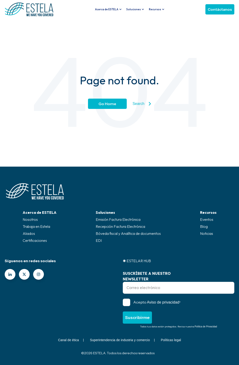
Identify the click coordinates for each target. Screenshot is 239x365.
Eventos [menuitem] (206, 219)
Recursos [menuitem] (208, 212)
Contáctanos (220, 9)
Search (142, 103)
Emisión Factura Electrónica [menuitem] (118, 219)
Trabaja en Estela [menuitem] (36, 226)
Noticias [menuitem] (206, 233)
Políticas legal (171, 340)
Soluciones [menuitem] (105, 212)
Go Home (107, 103)
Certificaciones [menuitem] (35, 240)
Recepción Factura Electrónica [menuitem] (120, 226)
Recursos (155, 9)
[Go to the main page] (29, 9)
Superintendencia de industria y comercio (120, 340)
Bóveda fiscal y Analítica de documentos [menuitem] (128, 233)
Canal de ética (68, 340)
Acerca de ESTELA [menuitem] (39, 212)
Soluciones (133, 9)
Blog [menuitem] (204, 226)
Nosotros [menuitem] (30, 219)
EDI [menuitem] (99, 240)
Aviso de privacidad (163, 302)
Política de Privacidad (206, 326)
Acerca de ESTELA (106, 9)
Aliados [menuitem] (29, 233)
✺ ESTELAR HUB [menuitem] (137, 260)
